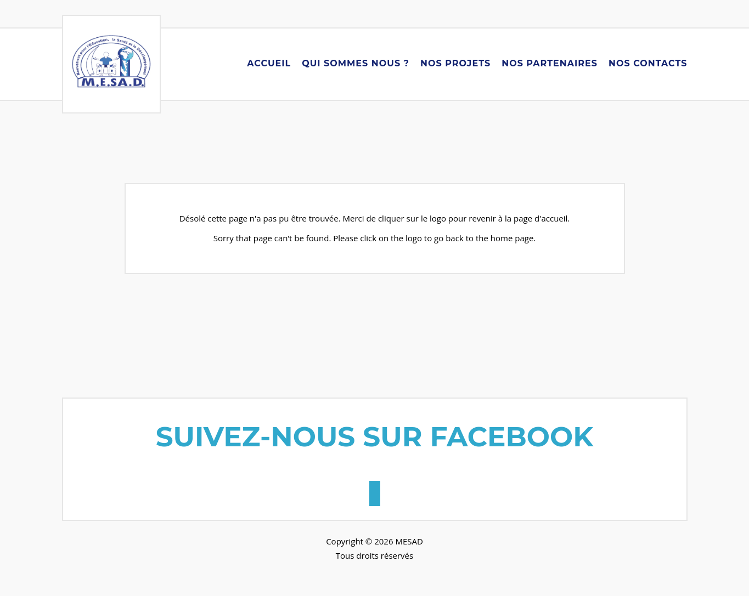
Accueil (269, 63)
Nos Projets (455, 63)
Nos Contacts (648, 63)
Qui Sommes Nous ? (355, 63)
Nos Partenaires (550, 63)
